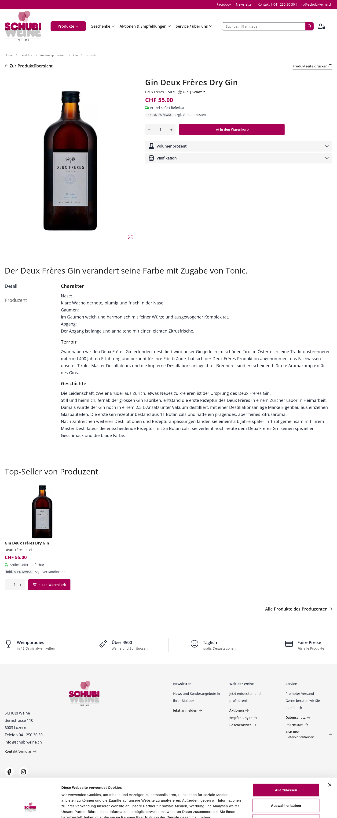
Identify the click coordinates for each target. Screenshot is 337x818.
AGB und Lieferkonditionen (309, 734)
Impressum (297, 724)
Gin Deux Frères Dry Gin (27, 543)
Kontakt (264, 4)
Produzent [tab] (16, 300)
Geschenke (103, 26)
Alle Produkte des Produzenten (298, 609)
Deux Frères (154, 92)
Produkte (68, 26)
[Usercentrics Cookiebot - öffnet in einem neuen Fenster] (30, 808)
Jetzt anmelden (187, 710)
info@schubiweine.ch (315, 4)
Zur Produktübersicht (29, 66)
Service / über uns (194, 26)
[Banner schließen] (329, 751)
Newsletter (244, 4)
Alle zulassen (286, 757)
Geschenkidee (242, 725)
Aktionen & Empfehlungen (145, 26)
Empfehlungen (243, 717)
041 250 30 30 (284, 4)
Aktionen (239, 710)
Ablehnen (286, 787)
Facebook (224, 4)
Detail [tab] (11, 286)
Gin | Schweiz (191, 92)
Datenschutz (298, 717)
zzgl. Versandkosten (190, 114)
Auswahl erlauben (286, 772)
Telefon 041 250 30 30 (24, 734)
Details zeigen (249, 809)
